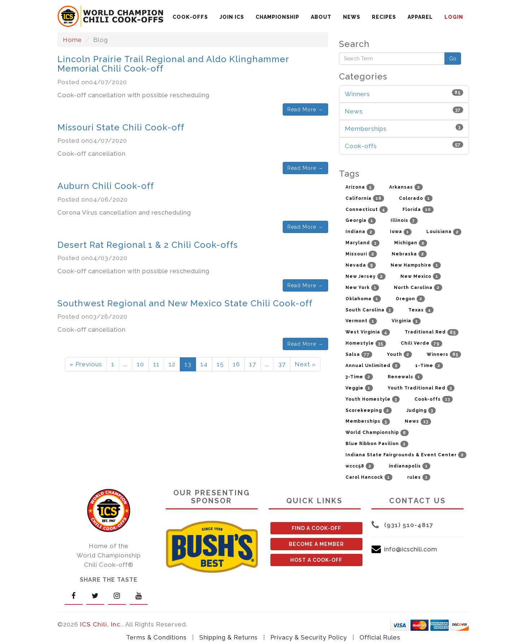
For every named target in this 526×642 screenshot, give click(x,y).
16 (236, 364)
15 (220, 364)
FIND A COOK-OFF (316, 528)
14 (204, 364)
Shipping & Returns (228, 637)
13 (187, 364)
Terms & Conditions (156, 637)
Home (72, 39)
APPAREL (420, 17)
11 (156, 364)
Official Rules (380, 637)
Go (452, 58)
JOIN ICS (231, 17)
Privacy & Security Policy (308, 637)
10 (140, 364)
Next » (305, 364)
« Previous (86, 364)
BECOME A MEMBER (316, 544)
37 (282, 364)
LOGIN (453, 17)
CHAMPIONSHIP (277, 17)
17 (252, 364)
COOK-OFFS (190, 17)
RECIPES (384, 17)
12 (172, 364)
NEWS (351, 17)
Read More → (305, 109)
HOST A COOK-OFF (316, 560)
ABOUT (321, 17)
